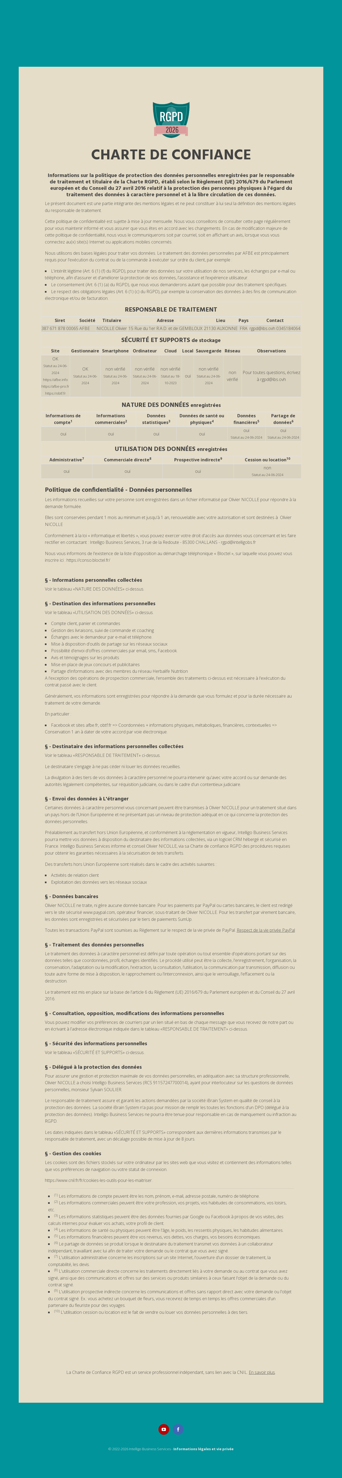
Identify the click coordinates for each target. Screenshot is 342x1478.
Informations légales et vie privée (203, 1448)
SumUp (185, 919)
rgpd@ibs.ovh (262, 328)
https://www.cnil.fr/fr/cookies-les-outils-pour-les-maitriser (98, 1180)
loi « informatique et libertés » (110, 535)
